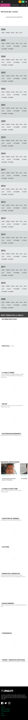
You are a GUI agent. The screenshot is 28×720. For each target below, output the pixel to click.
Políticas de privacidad (5, 711)
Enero (3, 32)
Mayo (20, 32)
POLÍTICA (23, 5)
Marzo (13, 32)
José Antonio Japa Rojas (6, 475)
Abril (17, 32)
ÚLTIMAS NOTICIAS (15, 5)
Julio (3, 46)
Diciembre (10, 49)
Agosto (9, 46)
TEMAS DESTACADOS (5, 5)
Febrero (8, 32)
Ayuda (2, 713)
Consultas (3, 715)
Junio (25, 43)
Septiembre (16, 46)
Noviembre (4, 49)
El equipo (3, 707)
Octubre (24, 46)
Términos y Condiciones (5, 709)
